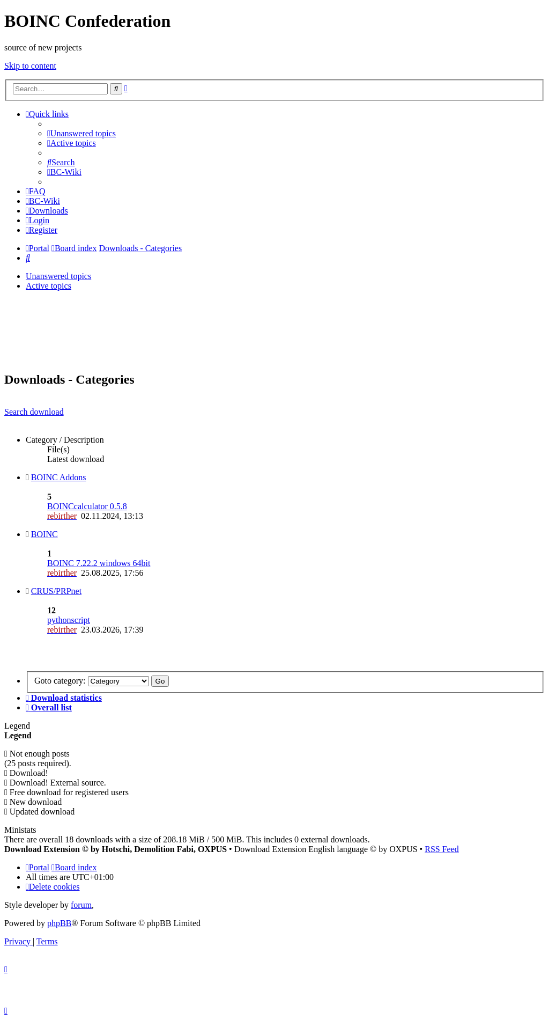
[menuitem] (81, 133)
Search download (34, 411)
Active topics (48, 285)
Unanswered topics (58, 276)
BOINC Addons (58, 477)
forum (81, 904)
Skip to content (30, 65)
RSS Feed (442, 849)
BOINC (44, 534)
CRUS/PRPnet (56, 591)
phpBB (59, 923)
